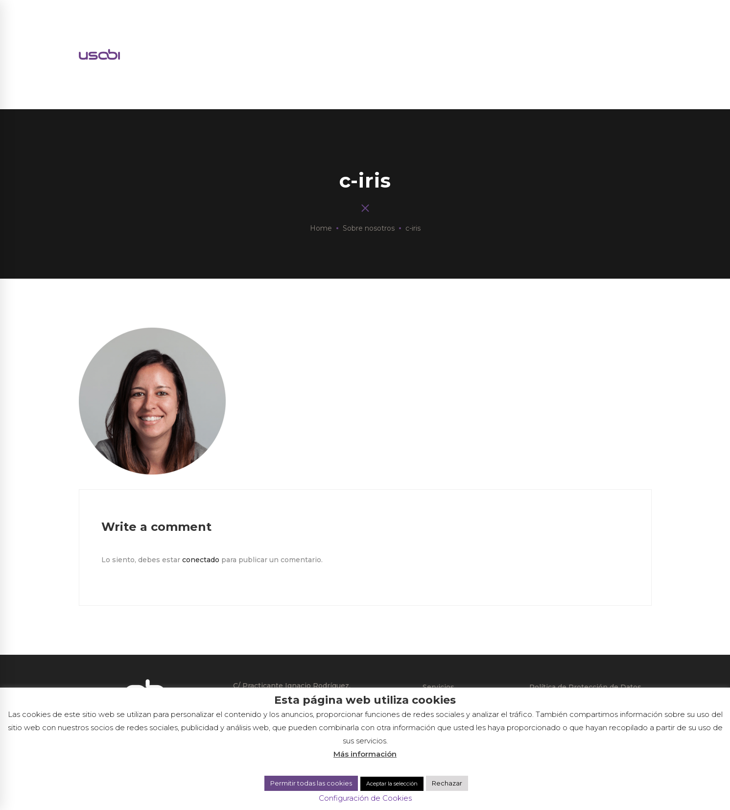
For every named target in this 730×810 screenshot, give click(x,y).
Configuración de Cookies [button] (365, 798)
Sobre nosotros (369, 228)
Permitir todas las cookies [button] (311, 783)
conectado (200, 559)
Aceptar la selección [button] (392, 783)
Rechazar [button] (447, 783)
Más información (365, 754)
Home (321, 228)
